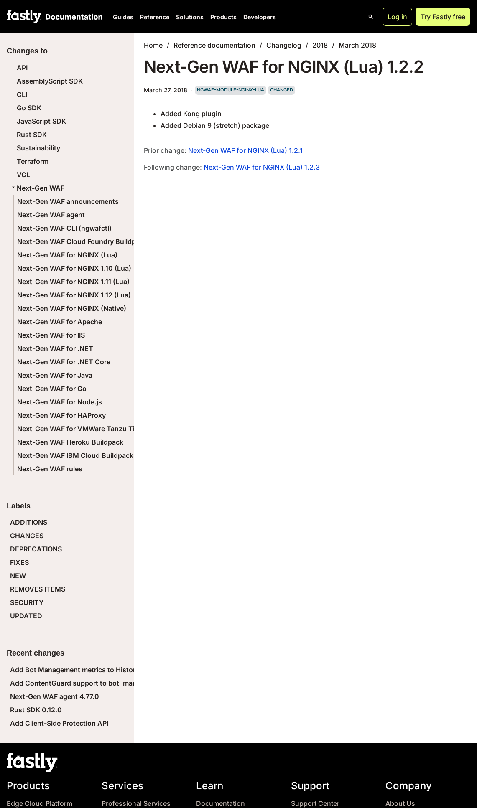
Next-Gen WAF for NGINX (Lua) (67, 255)
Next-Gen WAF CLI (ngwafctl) (64, 228)
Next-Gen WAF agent (51, 215)
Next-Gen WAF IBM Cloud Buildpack (75, 455)
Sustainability (38, 148)
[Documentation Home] (72, 16)
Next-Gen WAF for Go (52, 388)
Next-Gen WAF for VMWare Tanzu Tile (78, 428)
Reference (154, 16)
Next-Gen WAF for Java (54, 375)
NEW (18, 576)
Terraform (32, 161)
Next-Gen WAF (37, 188)
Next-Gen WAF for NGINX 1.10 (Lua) (74, 268)
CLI (22, 94)
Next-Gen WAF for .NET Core (63, 362)
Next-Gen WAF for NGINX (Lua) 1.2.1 (245, 150)
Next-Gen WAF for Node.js (59, 402)
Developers (259, 16)
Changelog (283, 45)
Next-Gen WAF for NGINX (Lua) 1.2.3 (262, 167)
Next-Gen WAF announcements (68, 201)
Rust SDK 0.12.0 (36, 710)
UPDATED (26, 616)
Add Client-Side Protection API (59, 723)
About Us (400, 804)
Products (223, 16)
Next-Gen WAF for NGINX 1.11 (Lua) (73, 281)
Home (153, 45)
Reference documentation (214, 45)
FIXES (19, 562)
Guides (123, 16)
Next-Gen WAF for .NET (55, 348)
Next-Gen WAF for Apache (59, 322)
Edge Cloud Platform (39, 804)
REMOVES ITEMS (37, 589)
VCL (23, 174)
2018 (320, 45)
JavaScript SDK (41, 121)
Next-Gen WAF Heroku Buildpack (70, 442)
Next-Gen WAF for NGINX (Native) (71, 308)
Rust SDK (32, 134)
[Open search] (370, 16)
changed (281, 90)
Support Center (315, 804)
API (22, 68)
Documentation (220, 804)
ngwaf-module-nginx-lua (230, 90)
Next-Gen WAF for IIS (51, 335)
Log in (397, 17)
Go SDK (29, 108)
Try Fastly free (443, 17)
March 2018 (357, 45)
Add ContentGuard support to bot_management (87, 683)
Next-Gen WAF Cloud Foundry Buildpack (82, 241)
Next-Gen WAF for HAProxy (61, 415)
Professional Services (136, 804)
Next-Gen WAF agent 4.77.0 (54, 696)
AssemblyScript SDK (50, 81)
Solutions (190, 16)
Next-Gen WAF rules (49, 469)
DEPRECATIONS (36, 549)
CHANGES (26, 535)
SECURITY (26, 602)
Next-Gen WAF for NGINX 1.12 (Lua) (74, 295)
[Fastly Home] (24, 16)
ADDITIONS (28, 522)
